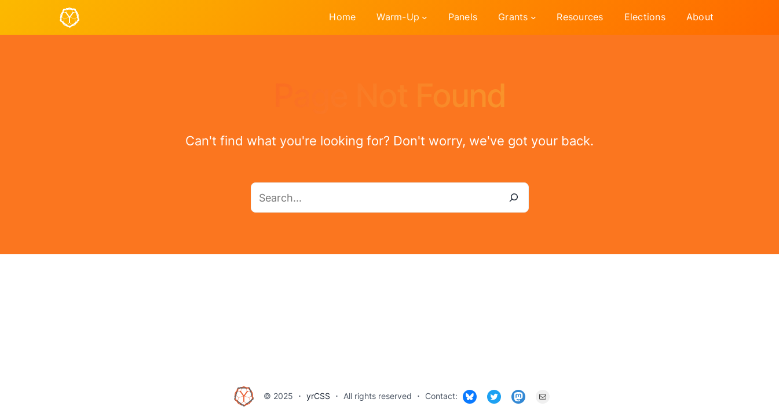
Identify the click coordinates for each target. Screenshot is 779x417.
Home (342, 17)
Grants (513, 17)
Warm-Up (397, 17)
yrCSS (318, 396)
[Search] (514, 197)
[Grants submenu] (533, 17)
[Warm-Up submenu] (424, 17)
